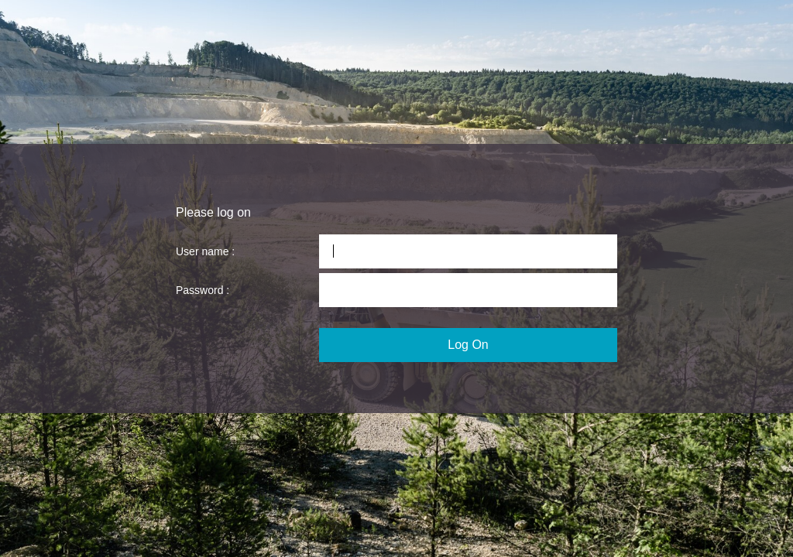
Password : (202, 290)
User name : (205, 251)
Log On (468, 344)
